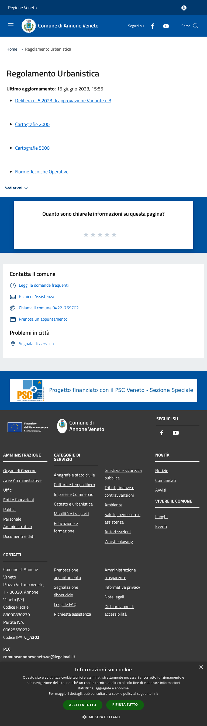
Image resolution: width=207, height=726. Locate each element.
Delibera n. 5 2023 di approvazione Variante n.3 (63, 100)
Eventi (161, 526)
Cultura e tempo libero (74, 484)
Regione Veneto (22, 7)
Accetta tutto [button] (82, 705)
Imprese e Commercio (73, 494)
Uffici (8, 490)
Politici (9, 509)
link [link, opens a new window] (155, 693)
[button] (103, 717)
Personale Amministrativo (17, 523)
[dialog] (103, 694)
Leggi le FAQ (65, 604)
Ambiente (113, 504)
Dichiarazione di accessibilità (119, 610)
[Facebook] (150, 25)
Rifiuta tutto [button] (125, 704)
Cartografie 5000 (32, 148)
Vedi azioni (17, 188)
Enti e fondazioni (18, 499)
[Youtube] (163, 25)
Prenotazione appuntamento (67, 574)
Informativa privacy (122, 587)
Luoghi (161, 516)
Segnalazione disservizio (66, 591)
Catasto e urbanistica (73, 504)
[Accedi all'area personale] (184, 8)
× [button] (201, 667)
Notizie (161, 470)
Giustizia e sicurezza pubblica (123, 474)
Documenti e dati (18, 536)
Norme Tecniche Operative (41, 171)
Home (11, 49)
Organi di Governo (19, 470)
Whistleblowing (119, 541)
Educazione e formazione (66, 527)
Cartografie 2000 (32, 124)
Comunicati (165, 480)
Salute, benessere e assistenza (122, 518)
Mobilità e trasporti (71, 513)
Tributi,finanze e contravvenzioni (119, 491)
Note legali (114, 597)
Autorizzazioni (118, 531)
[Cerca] (195, 26)
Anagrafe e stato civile (74, 475)
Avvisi (160, 490)
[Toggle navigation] (11, 25)
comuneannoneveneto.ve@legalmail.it (39, 656)
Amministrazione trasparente (120, 574)
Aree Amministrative (22, 480)
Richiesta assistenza (72, 614)
